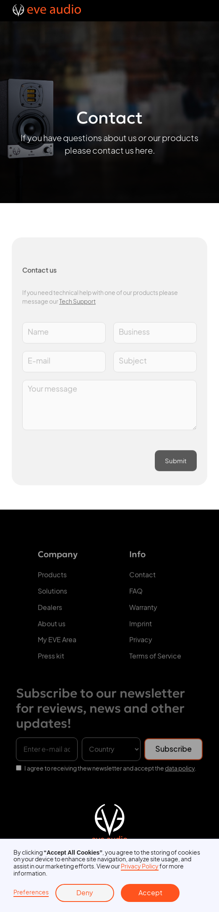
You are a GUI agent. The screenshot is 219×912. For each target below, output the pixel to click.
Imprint (140, 625)
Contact (142, 577)
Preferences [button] (31, 892)
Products (52, 577)
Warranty (143, 609)
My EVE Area (57, 642)
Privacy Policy (140, 866)
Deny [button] (84, 893)
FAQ (136, 593)
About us (51, 625)
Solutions (52, 593)
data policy (180, 770)
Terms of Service (155, 658)
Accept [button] (150, 893)
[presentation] (86, 455)
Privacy (140, 642)
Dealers (50, 609)
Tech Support (77, 304)
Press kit (51, 658)
